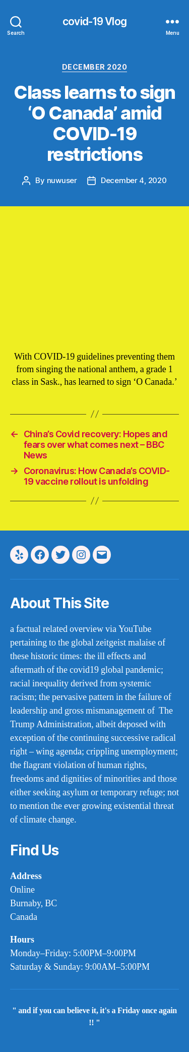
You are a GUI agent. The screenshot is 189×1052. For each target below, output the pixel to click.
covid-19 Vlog (94, 21)
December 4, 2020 (134, 180)
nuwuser (62, 180)
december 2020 (95, 67)
